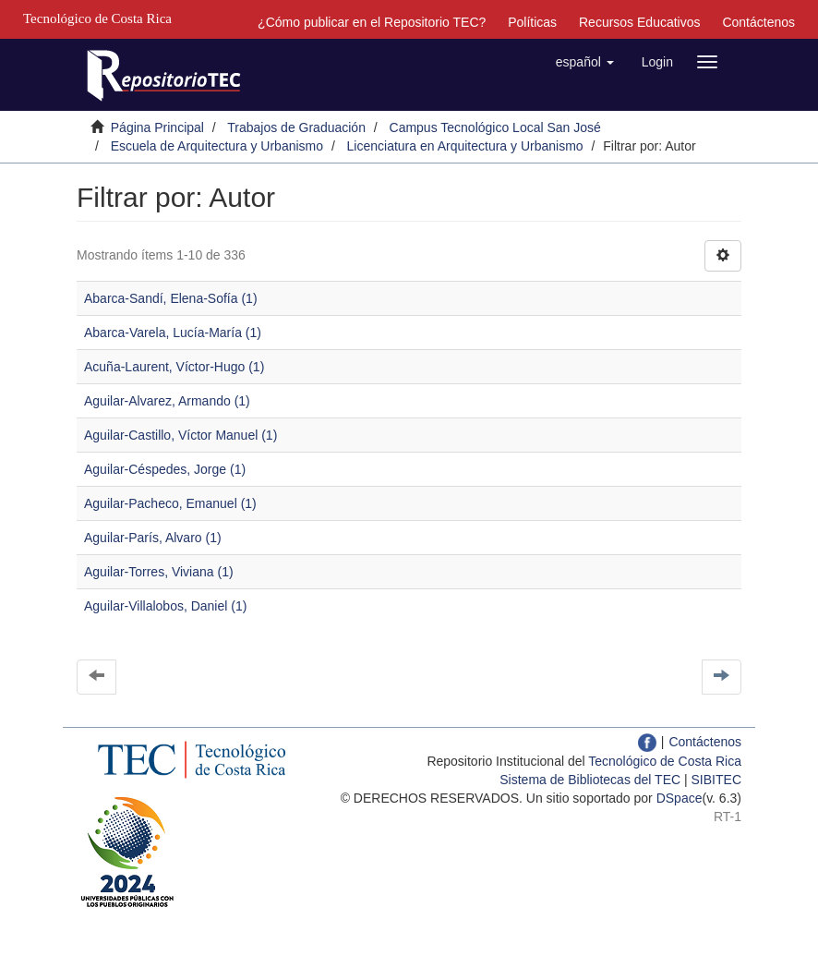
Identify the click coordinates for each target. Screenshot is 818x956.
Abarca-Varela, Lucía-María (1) (172, 332)
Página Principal (157, 127)
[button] (585, 62)
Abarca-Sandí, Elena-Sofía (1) (171, 298)
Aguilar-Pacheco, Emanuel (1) (170, 503)
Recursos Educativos (640, 22)
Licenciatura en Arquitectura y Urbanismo (465, 146)
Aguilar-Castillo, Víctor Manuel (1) (180, 435)
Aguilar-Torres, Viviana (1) (159, 571)
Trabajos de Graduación (296, 127)
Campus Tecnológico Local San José (495, 127)
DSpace (679, 798)
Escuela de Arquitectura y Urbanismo (217, 146)
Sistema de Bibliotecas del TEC (589, 779)
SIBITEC (716, 779)
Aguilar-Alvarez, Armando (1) (167, 400)
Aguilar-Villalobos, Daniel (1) (165, 606)
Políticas (532, 22)
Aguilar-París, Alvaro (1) (153, 537)
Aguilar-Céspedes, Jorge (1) (165, 469)
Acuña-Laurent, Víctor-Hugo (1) (174, 366)
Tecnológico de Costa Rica (664, 761)
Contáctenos (758, 22)
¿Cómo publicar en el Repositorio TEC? (372, 22)
